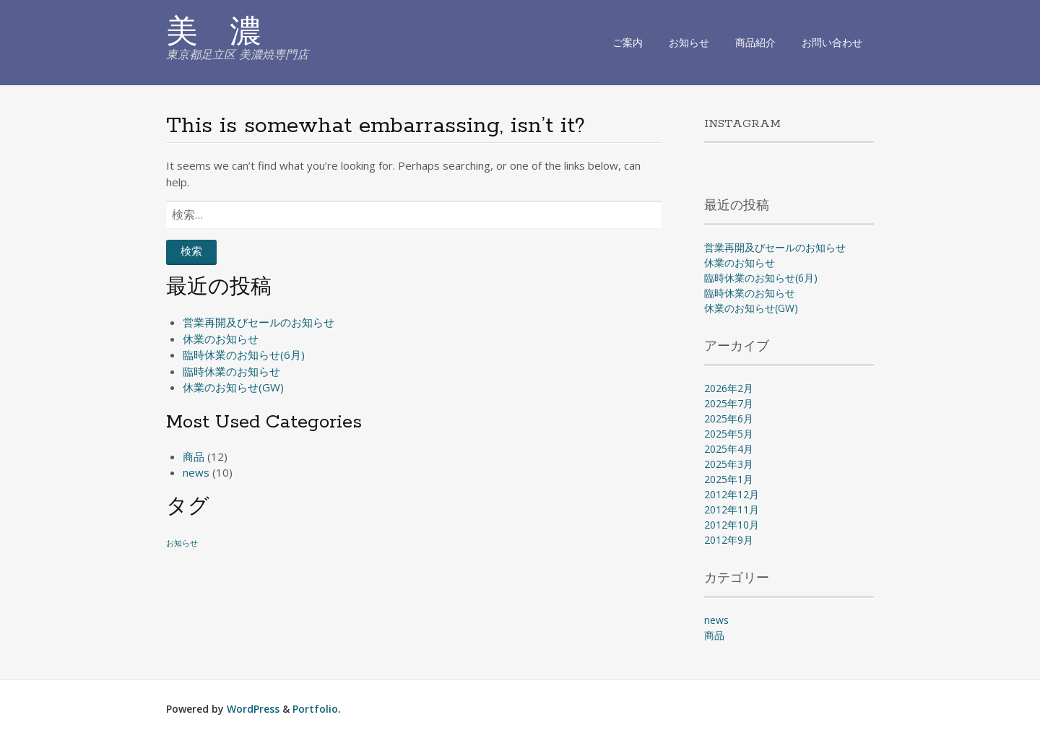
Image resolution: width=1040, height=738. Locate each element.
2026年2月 (728, 388)
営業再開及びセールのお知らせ (258, 322)
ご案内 (627, 42)
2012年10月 (731, 524)
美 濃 (213, 34)
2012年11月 (731, 509)
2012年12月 (731, 494)
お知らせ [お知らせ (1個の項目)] (182, 543)
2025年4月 (728, 449)
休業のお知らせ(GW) (233, 387)
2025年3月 (728, 464)
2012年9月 (728, 540)
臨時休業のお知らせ (231, 371)
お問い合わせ (832, 42)
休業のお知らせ (221, 338)
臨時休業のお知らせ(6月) (244, 354)
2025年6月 (728, 418)
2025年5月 (728, 433)
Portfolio (315, 709)
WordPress (253, 709)
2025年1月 (728, 479)
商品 (193, 456)
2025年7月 (728, 403)
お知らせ (689, 42)
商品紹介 (755, 42)
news (196, 472)
